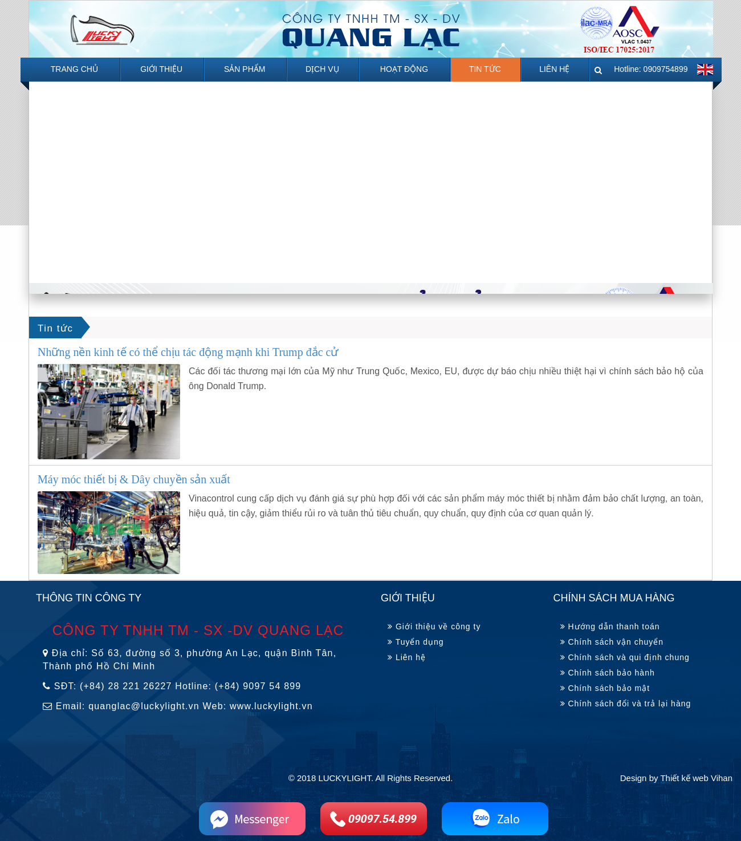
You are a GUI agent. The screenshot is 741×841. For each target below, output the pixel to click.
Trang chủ (74, 69)
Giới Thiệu (161, 69)
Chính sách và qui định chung (625, 657)
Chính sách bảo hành (607, 672)
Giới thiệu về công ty (434, 626)
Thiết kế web (684, 778)
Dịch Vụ (322, 69)
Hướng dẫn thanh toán (610, 626)
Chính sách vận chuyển (612, 641)
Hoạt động (404, 69)
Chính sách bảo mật (605, 688)
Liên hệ (554, 69)
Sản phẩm (244, 69)
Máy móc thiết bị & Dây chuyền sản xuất (134, 479)
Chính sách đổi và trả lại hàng (625, 703)
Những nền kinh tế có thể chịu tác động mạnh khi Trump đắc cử (188, 352)
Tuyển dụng (416, 641)
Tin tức (485, 69)
